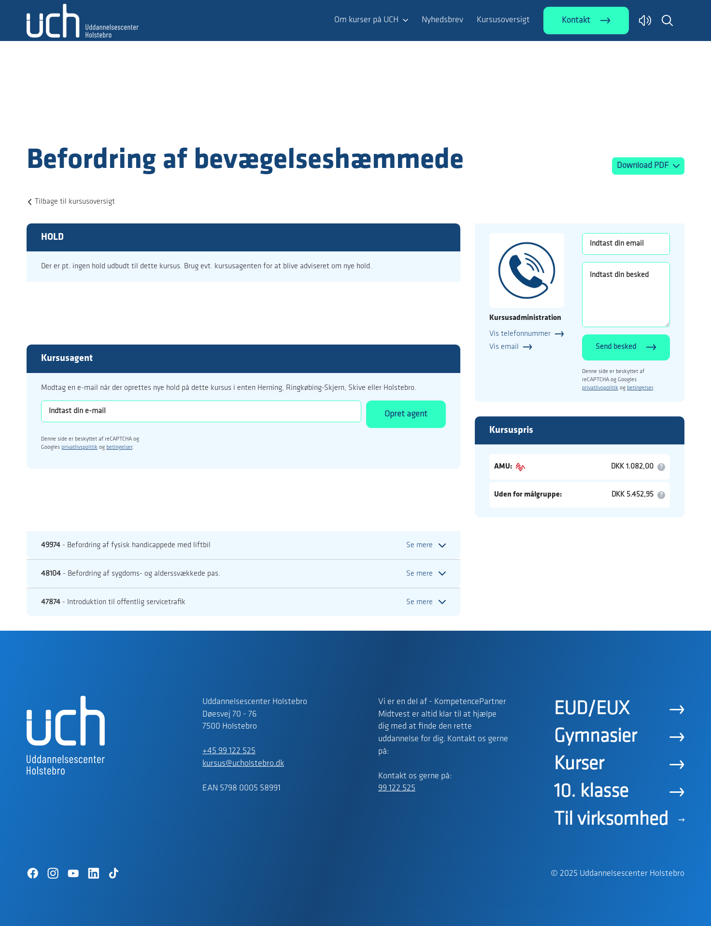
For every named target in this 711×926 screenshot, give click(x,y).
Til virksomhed (611, 819)
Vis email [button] (504, 347)
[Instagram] (52, 873)
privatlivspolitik (79, 447)
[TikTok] (113, 873)
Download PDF (643, 165)
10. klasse (591, 792)
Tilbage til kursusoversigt (75, 202)
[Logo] (83, 124)
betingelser (119, 447)
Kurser (579, 764)
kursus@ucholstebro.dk (243, 763)
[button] (667, 20)
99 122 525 (396, 788)
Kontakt (576, 20)
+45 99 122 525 (229, 751)
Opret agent (405, 414)
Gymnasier (595, 736)
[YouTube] (73, 873)
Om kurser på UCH (366, 20)
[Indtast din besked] (626, 294)
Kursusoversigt (503, 20)
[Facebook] (32, 873)
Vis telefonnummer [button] (520, 334)
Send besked (616, 347)
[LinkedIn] (93, 873)
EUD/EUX (591, 709)
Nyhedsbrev (442, 20)
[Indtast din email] (626, 244)
